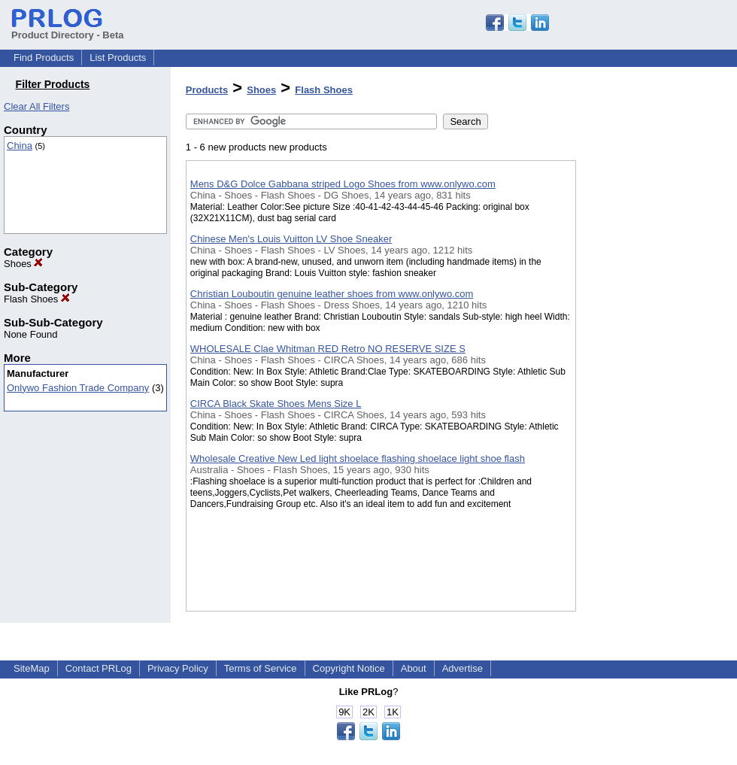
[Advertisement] (651, 390)
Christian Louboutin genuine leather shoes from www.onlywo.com (331, 293)
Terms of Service (260, 668)
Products (207, 90)
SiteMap (32, 668)
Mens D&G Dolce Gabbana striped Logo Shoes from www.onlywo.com (343, 184)
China (19, 145)
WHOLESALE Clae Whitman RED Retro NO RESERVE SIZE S (328, 348)
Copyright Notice (349, 668)
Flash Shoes (37, 299)
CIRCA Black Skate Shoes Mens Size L (276, 403)
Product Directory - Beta (67, 29)
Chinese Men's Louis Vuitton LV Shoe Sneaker (291, 238)
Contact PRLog (98, 668)
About (413, 668)
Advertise (462, 668)
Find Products (44, 57)
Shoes (23, 263)
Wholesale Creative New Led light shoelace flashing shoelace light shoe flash (357, 458)
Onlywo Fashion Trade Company (78, 387)
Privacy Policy (177, 668)
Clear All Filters (36, 106)
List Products (117, 57)
